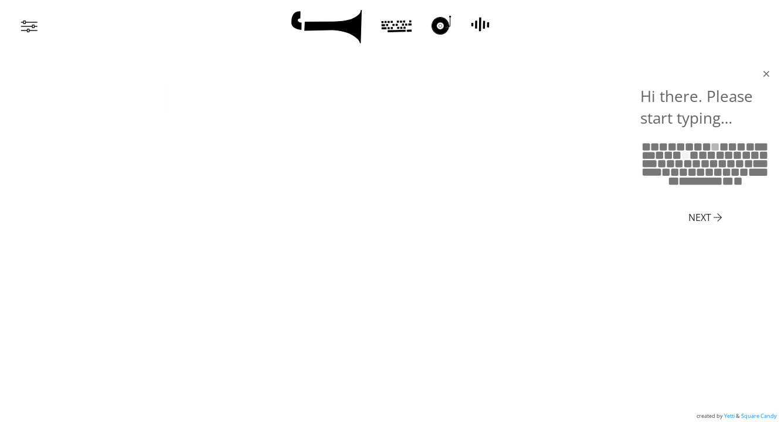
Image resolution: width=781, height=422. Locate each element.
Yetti (729, 416)
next (705, 217)
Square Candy (759, 416)
